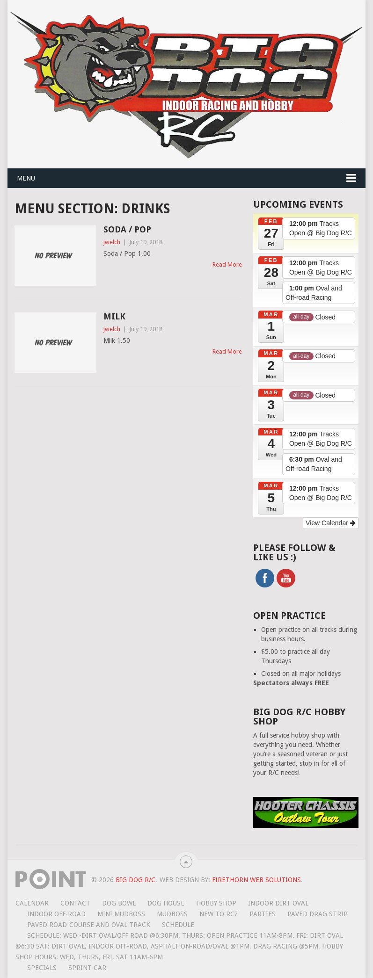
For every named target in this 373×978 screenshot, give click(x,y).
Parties (262, 914)
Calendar (32, 903)
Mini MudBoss (121, 914)
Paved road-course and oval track (88, 924)
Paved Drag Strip (317, 914)
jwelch (111, 242)
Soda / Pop (127, 229)
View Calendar (331, 523)
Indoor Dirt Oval (278, 903)
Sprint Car (87, 967)
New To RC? (218, 914)
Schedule (178, 924)
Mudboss (172, 914)
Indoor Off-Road (56, 914)
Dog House (165, 903)
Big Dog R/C (135, 880)
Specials (42, 967)
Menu (26, 178)
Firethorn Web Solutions (256, 880)
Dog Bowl (119, 903)
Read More (227, 264)
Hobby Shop (216, 903)
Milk (114, 316)
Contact (75, 903)
